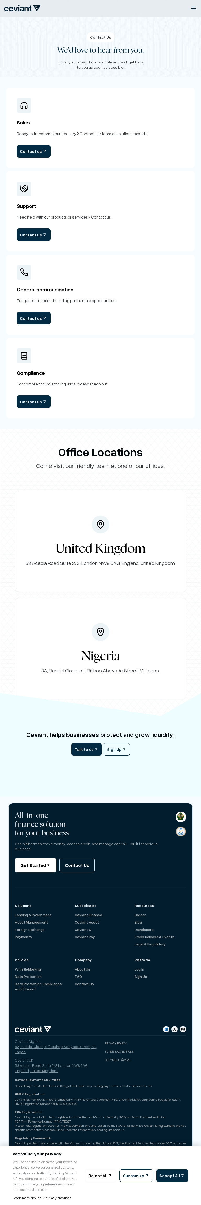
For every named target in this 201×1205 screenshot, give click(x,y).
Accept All (172, 1175)
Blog (138, 922)
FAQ (78, 976)
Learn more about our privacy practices (42, 1198)
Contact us (33, 151)
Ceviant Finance (88, 914)
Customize (136, 1175)
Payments (23, 936)
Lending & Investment (33, 914)
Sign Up (116, 749)
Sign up (141, 976)
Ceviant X (83, 929)
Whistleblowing (28, 969)
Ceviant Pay (85, 936)
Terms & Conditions (119, 1051)
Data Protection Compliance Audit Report (38, 986)
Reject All (100, 1175)
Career (140, 914)
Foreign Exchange (30, 929)
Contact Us (77, 865)
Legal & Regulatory (150, 944)
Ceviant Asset (87, 922)
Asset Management (31, 922)
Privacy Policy (116, 1043)
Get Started (35, 865)
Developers (144, 929)
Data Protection (28, 976)
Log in (139, 969)
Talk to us (86, 749)
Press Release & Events (154, 936)
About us (82, 969)
